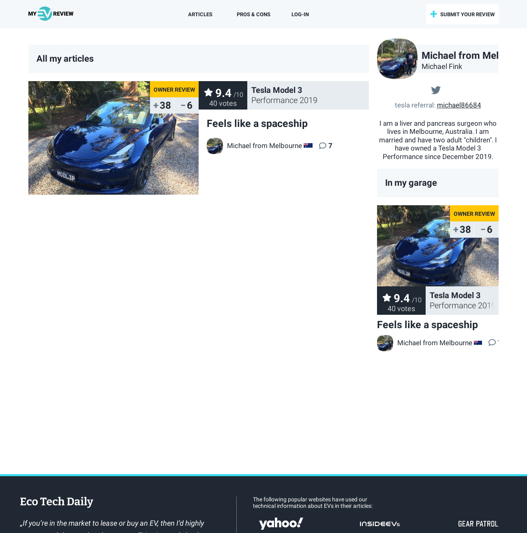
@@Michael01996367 (436, 89)
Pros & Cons (253, 14)
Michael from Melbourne (424, 343)
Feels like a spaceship (427, 325)
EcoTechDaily (56, 503)
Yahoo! (281, 524)
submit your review (467, 14)
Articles (200, 14)
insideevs (379, 524)
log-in (300, 14)
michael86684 (459, 105)
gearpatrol (478, 524)
